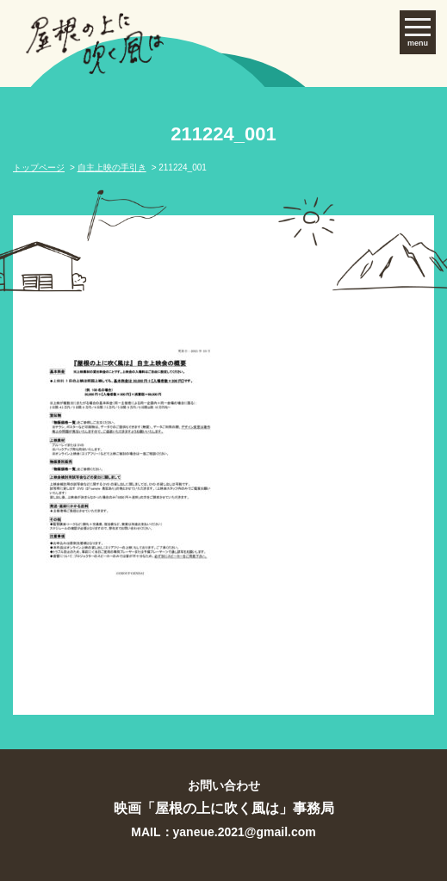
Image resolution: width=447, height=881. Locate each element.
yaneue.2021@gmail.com (244, 832)
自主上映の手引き (112, 167)
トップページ (39, 167)
